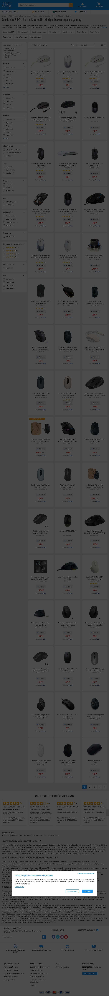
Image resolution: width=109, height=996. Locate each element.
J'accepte (87, 891)
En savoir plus (19, 887)
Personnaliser (72, 891)
